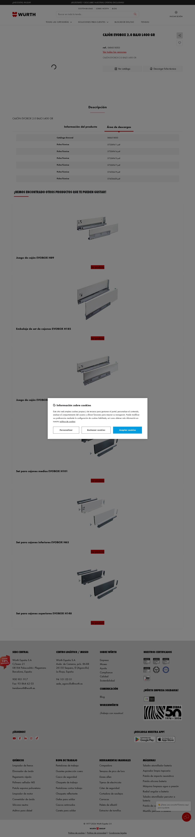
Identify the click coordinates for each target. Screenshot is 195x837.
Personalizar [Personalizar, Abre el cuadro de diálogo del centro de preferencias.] (66, 430)
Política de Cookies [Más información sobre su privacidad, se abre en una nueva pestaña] (67, 421)
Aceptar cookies (127, 430)
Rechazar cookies (96, 430)
